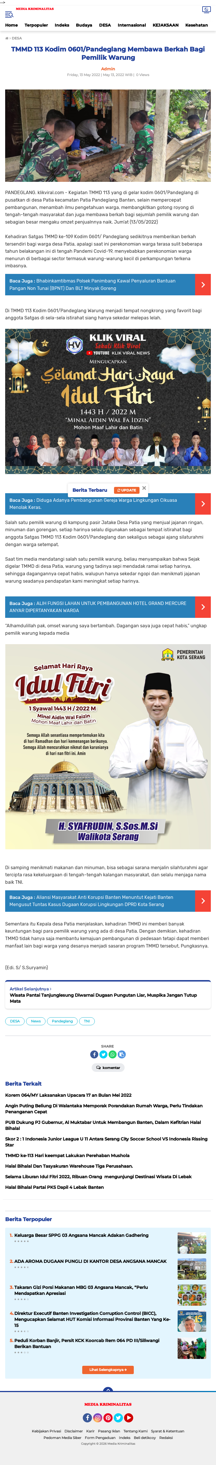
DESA (105, 25)
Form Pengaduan (100, 1438)
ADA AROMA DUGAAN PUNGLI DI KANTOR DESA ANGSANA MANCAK (90, 1261)
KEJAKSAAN (165, 25)
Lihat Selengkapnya (108, 1370)
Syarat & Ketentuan (167, 1431)
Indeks (62, 25)
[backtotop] (108, 1392)
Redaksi (166, 1438)
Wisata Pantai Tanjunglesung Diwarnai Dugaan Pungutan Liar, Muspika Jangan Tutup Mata (103, 998)
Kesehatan (196, 25)
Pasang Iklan (109, 1431)
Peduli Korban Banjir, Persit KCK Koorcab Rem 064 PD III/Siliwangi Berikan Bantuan (86, 1343)
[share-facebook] (94, 1054)
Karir (90, 1431)
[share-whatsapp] (113, 1054)
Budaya (84, 25)
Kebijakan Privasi (46, 1431)
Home (11, 25)
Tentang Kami (135, 1431)
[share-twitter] (103, 1054)
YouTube (132, 1420)
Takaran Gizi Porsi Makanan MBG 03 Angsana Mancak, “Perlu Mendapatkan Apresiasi (81, 1290)
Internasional (132, 25)
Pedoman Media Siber (62, 1438)
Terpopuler (36, 25)
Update (126, 490)
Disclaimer (73, 1431)
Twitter (121, 1420)
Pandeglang (62, 1021)
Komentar (108, 1067)
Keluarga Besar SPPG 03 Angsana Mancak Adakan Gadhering (81, 1235)
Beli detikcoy (145, 1438)
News (36, 1021)
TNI (87, 1021)
